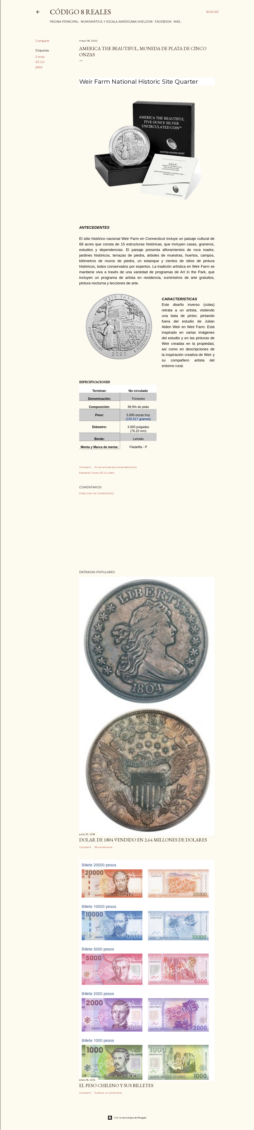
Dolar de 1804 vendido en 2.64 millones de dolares (143, 840)
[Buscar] (212, 12)
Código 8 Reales (80, 11)
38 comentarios (103, 847)
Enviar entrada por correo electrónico (115, 467)
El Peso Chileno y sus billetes (116, 1085)
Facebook (163, 21)
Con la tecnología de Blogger (127, 1117)
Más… (178, 21)
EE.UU (40, 62)
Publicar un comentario (96, 493)
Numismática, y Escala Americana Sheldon (117, 21)
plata (39, 67)
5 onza (40, 57)
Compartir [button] (42, 41)
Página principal (64, 21)
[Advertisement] (147, 532)
